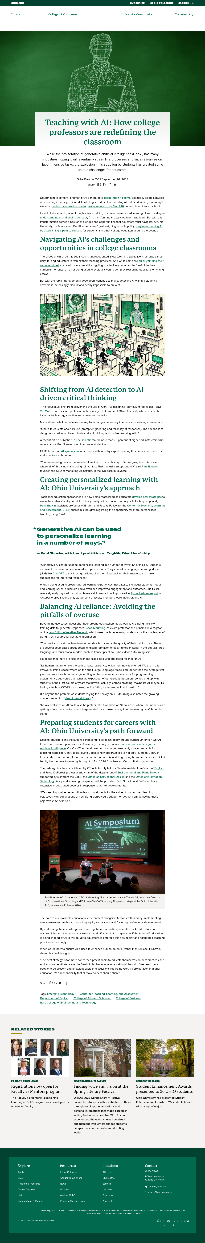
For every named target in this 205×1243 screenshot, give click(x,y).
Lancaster (107, 1189)
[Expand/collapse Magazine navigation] (191, 14)
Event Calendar (68, 1172)
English (158, 768)
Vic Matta (46, 411)
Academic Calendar (71, 1178)
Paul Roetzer (150, 466)
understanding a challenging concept (63, 217)
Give (20, 1178)
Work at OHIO (67, 1195)
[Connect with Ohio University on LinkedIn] (169, 1221)
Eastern (106, 1183)
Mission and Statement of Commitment (140, 1210)
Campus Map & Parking (30, 1201)
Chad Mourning (95, 628)
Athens (106, 1172)
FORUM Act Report (112, 1210)
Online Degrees (26, 1189)
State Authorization (113, 1213)
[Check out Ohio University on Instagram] (164, 1225)
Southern (107, 1195)
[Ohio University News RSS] (188, 1221)
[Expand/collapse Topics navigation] (23, 14)
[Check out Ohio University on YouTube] (173, 1223)
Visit (20, 1195)
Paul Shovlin (48, 505)
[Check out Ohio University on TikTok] (183, 1221)
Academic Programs (29, 1183)
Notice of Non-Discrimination (172, 1210)
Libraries (65, 1189)
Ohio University (31, 1220)
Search (186, 3)
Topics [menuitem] (15, 14)
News (63, 1183)
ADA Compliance (48, 1210)
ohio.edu (17, 3)
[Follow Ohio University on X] (178, 1221)
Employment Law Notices (90, 1210)
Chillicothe (108, 1178)
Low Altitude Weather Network (68, 632)
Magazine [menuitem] (181, 14)
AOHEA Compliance (67, 1210)
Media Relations (162, 3)
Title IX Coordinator (133, 1213)
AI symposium (70, 451)
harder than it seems (117, 198)
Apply (21, 1172)
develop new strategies (147, 497)
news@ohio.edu (158, 1186)
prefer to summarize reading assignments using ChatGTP (87, 206)
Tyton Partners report (144, 593)
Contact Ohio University (158, 1192)
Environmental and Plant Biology (138, 772)
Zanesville (108, 1201)
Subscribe (137, 3)
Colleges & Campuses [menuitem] (62, 14)
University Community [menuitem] (137, 14)
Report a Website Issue (73, 1201)
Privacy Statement (94, 1213)
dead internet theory (78, 698)
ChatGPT (58, 573)
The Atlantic (83, 440)
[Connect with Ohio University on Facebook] (159, 1221)
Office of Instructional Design (106, 777)
